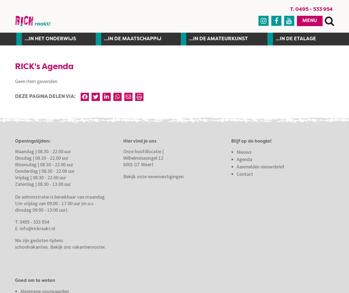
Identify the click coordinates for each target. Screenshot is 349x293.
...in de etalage (296, 38)
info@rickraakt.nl (37, 228)
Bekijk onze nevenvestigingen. (154, 176)
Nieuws (244, 152)
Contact (245, 174)
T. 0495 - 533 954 (311, 9)
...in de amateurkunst (218, 38)
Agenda (244, 159)
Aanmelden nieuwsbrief (260, 167)
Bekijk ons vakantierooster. (78, 247)
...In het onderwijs (50, 38)
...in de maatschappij (132, 38)
